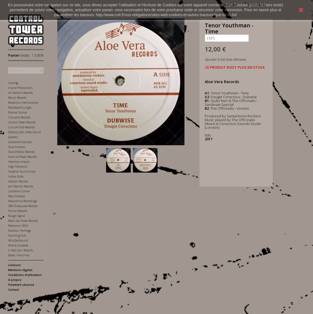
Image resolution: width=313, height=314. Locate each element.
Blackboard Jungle (19, 107)
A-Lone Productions (20, 88)
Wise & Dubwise (18, 245)
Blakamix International (23, 102)
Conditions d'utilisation (25, 275)
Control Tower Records (22, 122)
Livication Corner (19, 191)
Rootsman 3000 (18, 226)
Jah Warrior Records (20, 186)
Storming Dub (17, 235)
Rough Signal (16, 216)
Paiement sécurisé (21, 285)
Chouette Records (19, 117)
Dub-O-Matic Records (21, 152)
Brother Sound (17, 112)
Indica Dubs (16, 176)
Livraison (14, 265)
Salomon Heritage (19, 230)
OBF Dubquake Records (23, 206)
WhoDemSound (18, 240)
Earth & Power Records (22, 157)
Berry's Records (17, 98)
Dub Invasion (16, 147)
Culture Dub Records (21, 127)
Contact (13, 290)
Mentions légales (20, 270)
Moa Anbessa (16, 196)
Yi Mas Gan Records (20, 250)
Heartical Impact (19, 162)
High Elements (17, 166)
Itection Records (18, 181)
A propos (14, 280)
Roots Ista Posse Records (23, 221)
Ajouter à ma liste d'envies (225, 59)
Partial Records (17, 211)
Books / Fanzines (18, 255)
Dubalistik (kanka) (20, 142)
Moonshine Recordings (22, 201)
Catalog (13, 83)
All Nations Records (20, 93)
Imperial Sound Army (21, 171)
